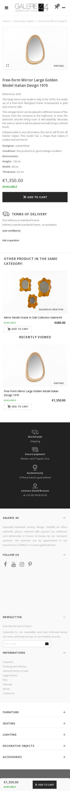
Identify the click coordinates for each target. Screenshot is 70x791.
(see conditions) (11, 230)
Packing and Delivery (15, 666)
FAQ (5, 679)
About (6, 688)
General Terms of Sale (15, 671)
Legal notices (10, 675)
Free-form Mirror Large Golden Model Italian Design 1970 (31, 393)
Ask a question (10, 240)
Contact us (9, 693)
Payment (8, 662)
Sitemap (7, 684)
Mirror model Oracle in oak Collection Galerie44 (33, 317)
